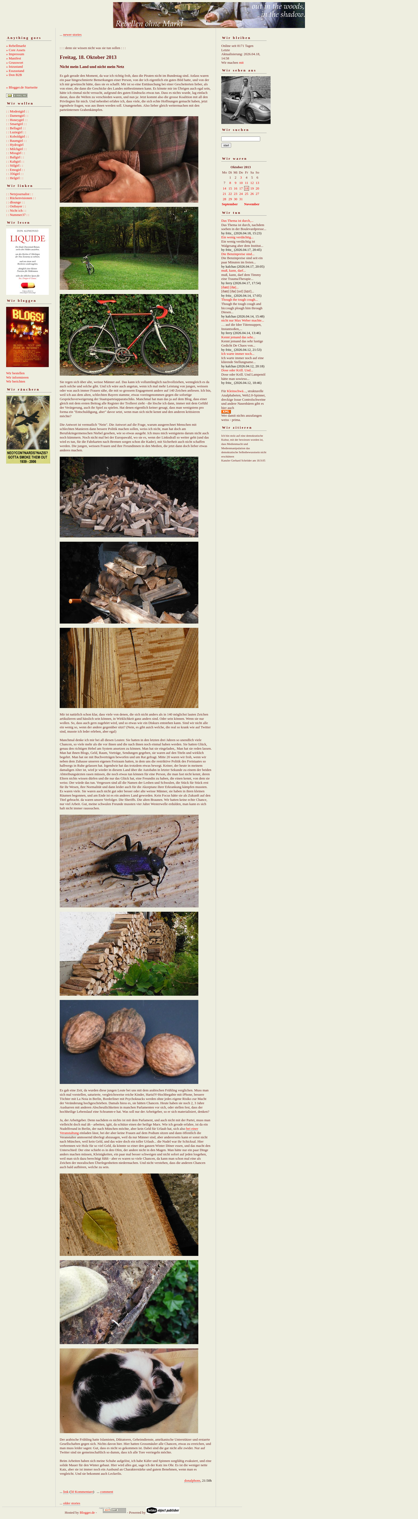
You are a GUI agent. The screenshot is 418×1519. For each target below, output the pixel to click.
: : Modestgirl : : (17, 111)
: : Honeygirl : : (16, 120)
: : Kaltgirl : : (15, 161)
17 (241, 188)
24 (241, 194)
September (230, 204)
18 (246, 188)
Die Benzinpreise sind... (238, 254)
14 (224, 188)
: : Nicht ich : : (16, 210)
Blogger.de (87, 1512)
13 (257, 183)
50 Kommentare (82, 1492)
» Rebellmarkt (16, 46)
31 (241, 199)
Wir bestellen (15, 373)
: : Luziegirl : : (16, 132)
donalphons (192, 1480)
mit (241, 63)
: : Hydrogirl (14, 145)
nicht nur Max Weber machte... (242, 320)
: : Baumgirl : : (16, 141)
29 (230, 199)
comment (106, 1492)
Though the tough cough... (239, 300)
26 (252, 194)
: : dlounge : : (15, 202)
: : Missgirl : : (15, 153)
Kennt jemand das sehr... (238, 337)
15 (230, 188)
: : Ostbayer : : (16, 206)
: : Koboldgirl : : (17, 136)
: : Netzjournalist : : (19, 194)
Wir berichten (15, 381)
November (252, 204)
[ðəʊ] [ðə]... (230, 287)
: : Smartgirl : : (16, 124)
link (66, 1492)
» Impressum (15, 54)
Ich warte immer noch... (237, 354)
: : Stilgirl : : (14, 165)
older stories (71, 1503)
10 (241, 183)
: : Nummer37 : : (17, 215)
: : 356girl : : (14, 174)
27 (257, 194)
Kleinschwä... (236, 391)
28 (224, 199)
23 (235, 194)
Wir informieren (17, 377)
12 (252, 183)
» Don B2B (14, 75)
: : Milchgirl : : (16, 149)
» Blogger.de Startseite (22, 87)
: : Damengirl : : (17, 116)
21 (224, 194)
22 (230, 194)
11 (246, 183)
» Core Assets (15, 50)
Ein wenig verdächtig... (237, 237)
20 (257, 188)
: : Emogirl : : (15, 170)
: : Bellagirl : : (16, 128)
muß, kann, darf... (233, 270)
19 (252, 188)
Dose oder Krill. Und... (237, 370)
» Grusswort (14, 63)
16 (235, 188)
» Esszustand (15, 71)
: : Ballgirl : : (15, 157)
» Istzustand (14, 67)
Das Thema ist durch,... (237, 221)
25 (246, 194)
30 (235, 199)
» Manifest (13, 58)
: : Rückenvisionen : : (21, 198)
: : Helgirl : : (14, 178)
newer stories (72, 35)
